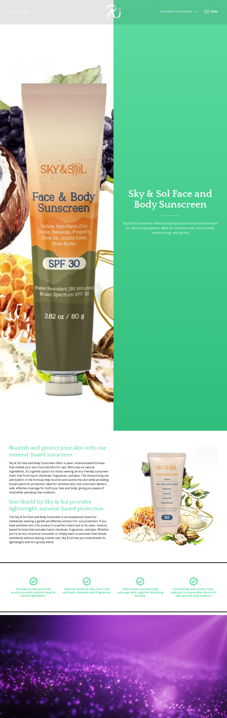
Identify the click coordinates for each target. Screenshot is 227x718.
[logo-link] (113, 12)
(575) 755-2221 (19, 11)
